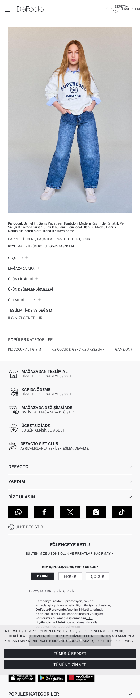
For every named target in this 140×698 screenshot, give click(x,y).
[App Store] (22, 677)
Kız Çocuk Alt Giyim (24, 349)
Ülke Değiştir (29, 527)
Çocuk (97, 576)
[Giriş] (110, 9)
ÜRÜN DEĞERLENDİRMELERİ (33, 289)
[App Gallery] (81, 677)
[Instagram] (96, 512)
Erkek (70, 576)
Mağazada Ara (24, 268)
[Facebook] (44, 512)
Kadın (42, 576)
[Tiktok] (122, 512)
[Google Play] (51, 677)
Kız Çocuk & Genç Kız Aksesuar (78, 349)
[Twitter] (70, 512)
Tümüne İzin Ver (70, 664)
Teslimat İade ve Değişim (32, 310)
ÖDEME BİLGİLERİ (24, 300)
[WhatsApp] (18, 512)
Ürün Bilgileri (23, 279)
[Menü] (7, 9)
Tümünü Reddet (70, 653)
